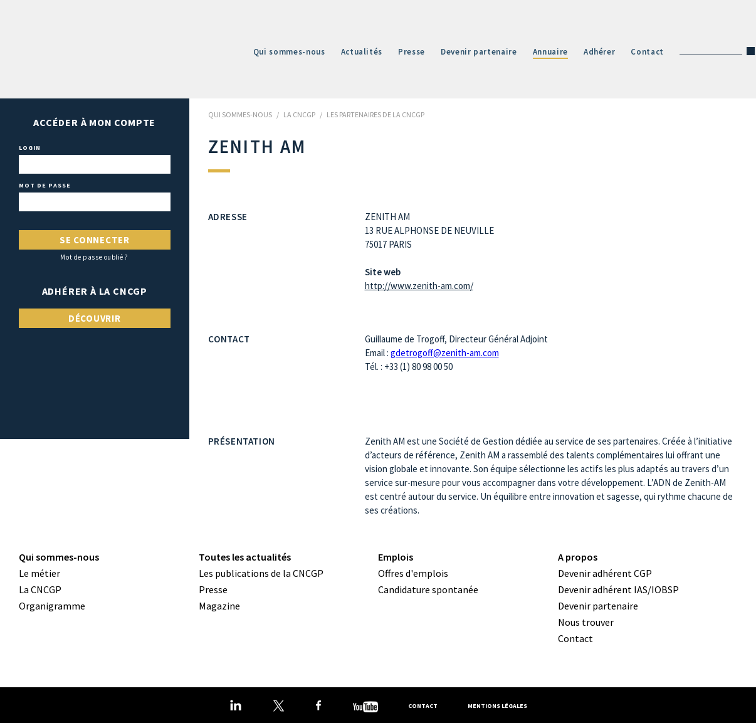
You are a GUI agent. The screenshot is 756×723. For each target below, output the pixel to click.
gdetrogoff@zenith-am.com (445, 353)
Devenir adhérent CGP (605, 573)
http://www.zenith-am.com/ (419, 286)
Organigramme (52, 605)
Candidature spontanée (428, 589)
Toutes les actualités (245, 557)
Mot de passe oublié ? (94, 257)
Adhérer (600, 51)
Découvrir (94, 318)
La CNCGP (40, 589)
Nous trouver (586, 622)
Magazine (219, 605)
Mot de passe (45, 185)
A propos (577, 557)
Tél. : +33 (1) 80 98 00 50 (409, 366)
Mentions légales (497, 706)
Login (30, 148)
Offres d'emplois (413, 573)
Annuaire (550, 51)
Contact (647, 51)
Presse (411, 51)
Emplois (395, 557)
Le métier (39, 573)
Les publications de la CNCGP (261, 573)
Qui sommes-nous (289, 51)
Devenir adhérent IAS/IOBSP (618, 589)
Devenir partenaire (479, 51)
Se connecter (95, 240)
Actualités (362, 51)
